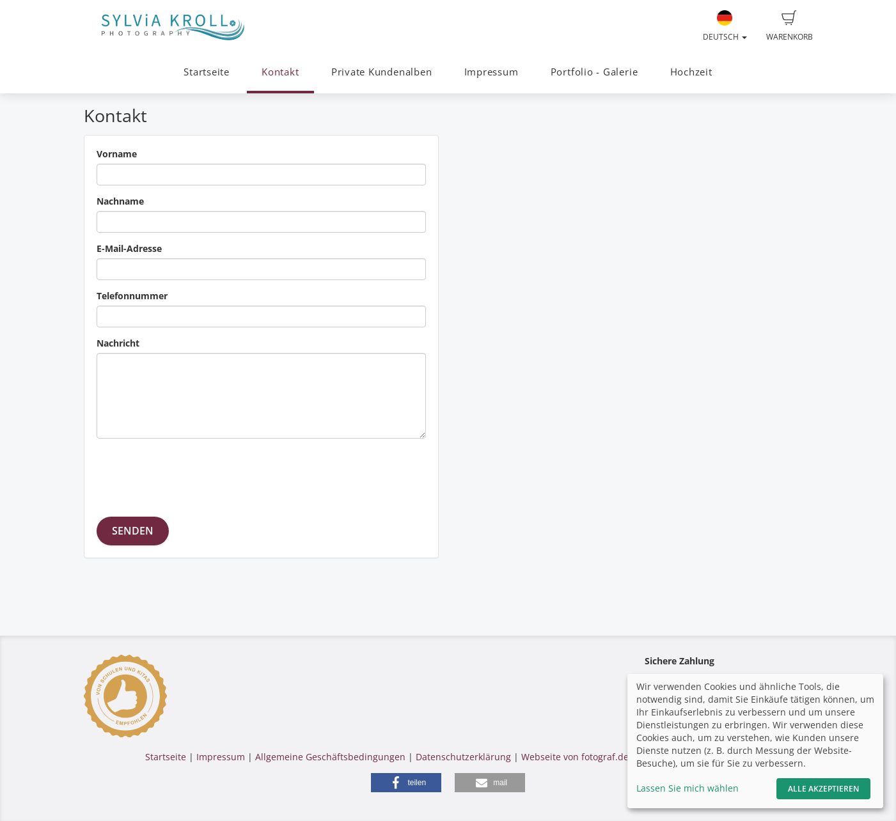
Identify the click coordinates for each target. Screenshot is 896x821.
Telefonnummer (132, 296)
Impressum (491, 72)
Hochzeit (691, 72)
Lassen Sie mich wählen (687, 788)
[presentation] (194, 473)
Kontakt (280, 72)
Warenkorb (789, 26)
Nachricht (118, 343)
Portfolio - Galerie (594, 72)
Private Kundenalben (381, 72)
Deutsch (725, 26)
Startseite (207, 72)
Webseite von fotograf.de (575, 757)
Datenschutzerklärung (463, 757)
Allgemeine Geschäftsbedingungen (330, 757)
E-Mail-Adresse (129, 248)
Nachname (120, 201)
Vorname (117, 154)
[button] (406, 782)
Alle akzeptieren (823, 788)
